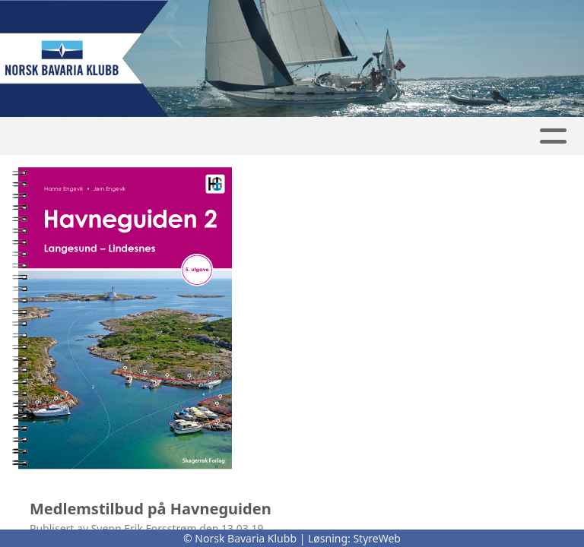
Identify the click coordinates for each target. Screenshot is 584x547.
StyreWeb (377, 538)
